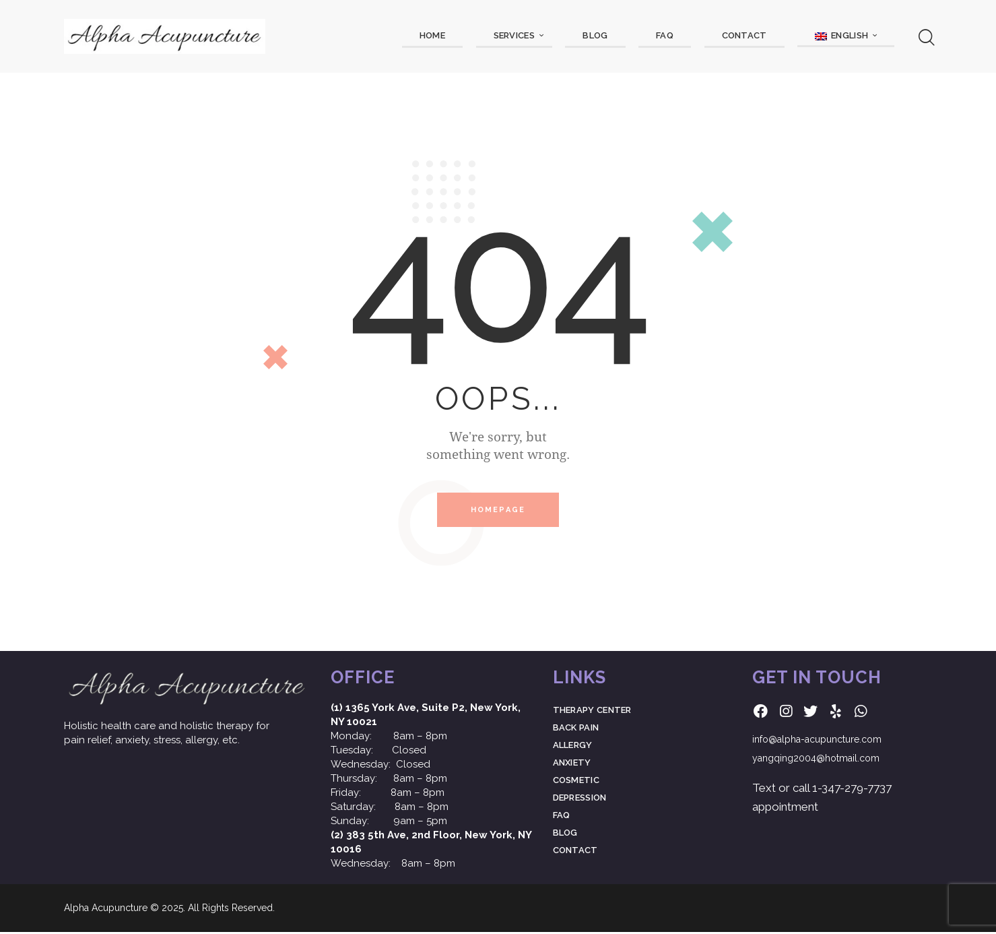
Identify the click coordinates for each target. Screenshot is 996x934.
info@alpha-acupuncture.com (817, 742)
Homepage (498, 511)
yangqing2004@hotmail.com (815, 760)
